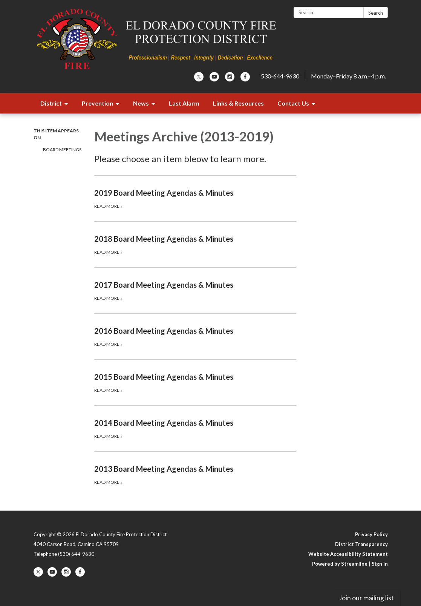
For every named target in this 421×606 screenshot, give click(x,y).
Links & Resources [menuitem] (238, 103)
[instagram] (229, 79)
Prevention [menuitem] (97, 103)
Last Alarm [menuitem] (184, 103)
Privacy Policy (371, 534)
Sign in (380, 564)
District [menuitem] (51, 103)
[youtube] (214, 79)
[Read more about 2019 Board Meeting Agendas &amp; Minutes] (195, 198)
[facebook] (245, 79)
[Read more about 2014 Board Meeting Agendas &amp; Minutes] (195, 428)
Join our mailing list (366, 598)
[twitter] (199, 79)
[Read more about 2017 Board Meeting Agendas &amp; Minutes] (195, 290)
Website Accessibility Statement (348, 554)
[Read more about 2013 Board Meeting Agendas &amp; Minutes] (195, 474)
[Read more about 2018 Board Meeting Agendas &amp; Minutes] (195, 244)
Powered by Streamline (339, 564)
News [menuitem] (141, 103)
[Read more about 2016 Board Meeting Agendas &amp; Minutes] (195, 336)
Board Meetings (62, 149)
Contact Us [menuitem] (293, 103)
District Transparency (361, 544)
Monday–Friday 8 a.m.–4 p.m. (348, 76)
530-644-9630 (280, 76)
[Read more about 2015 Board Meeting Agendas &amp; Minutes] (195, 382)
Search (375, 13)
